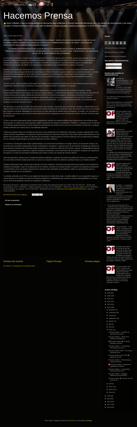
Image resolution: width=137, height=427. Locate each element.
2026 (109, 293)
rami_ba (71, 420)
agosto (111, 321)
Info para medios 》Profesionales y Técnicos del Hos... (119, 361)
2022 (109, 304)
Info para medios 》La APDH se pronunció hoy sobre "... (118, 333)
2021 (109, 307)
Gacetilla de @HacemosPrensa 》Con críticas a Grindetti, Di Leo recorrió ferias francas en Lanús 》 (124, 82)
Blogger (89, 420)
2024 (109, 299)
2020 (109, 396)
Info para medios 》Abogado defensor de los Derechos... (118, 374)
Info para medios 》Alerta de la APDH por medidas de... (118, 337)
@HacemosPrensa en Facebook (115, 48)
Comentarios (111, 68)
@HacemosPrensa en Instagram (115, 56)
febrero (111, 389)
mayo (111, 330)
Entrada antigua (92, 261)
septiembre (113, 318)
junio (110, 327)
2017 (109, 404)
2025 (109, 296)
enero (111, 392)
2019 (109, 399)
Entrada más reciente (13, 261)
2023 (109, 301)
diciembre (112, 310)
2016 (109, 407)
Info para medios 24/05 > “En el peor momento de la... (120, 351)
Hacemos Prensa (38, 15)
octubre (111, 315)
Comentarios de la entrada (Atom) (24, 266)
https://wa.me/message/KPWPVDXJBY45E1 (71, 189)
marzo (111, 386)
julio (110, 324)
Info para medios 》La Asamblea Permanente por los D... (119, 347)
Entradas (110, 64)
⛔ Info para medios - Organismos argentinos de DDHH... (119, 365)
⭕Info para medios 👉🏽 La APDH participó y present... (119, 342)
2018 (109, 401)
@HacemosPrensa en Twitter (114, 52)
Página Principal (54, 261)
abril (110, 384)
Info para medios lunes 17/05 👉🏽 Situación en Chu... (119, 356)
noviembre (112, 312)
